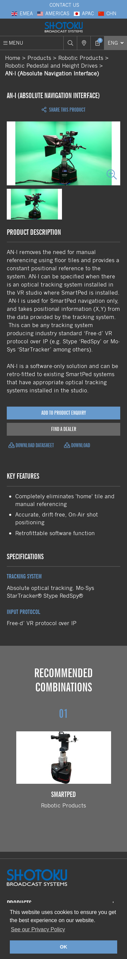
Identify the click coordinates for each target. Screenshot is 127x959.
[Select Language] (115, 43)
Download (77, 445)
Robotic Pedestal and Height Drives (51, 66)
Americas (52, 13)
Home (12, 58)
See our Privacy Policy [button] (38, 929)
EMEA (21, 13)
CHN (107, 13)
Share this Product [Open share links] (63, 110)
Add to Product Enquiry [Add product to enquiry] (63, 413)
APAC (83, 13)
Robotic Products (80, 58)
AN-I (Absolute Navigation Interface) (52, 73)
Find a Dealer (63, 429)
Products (39, 58)
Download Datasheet (31, 445)
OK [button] (63, 947)
